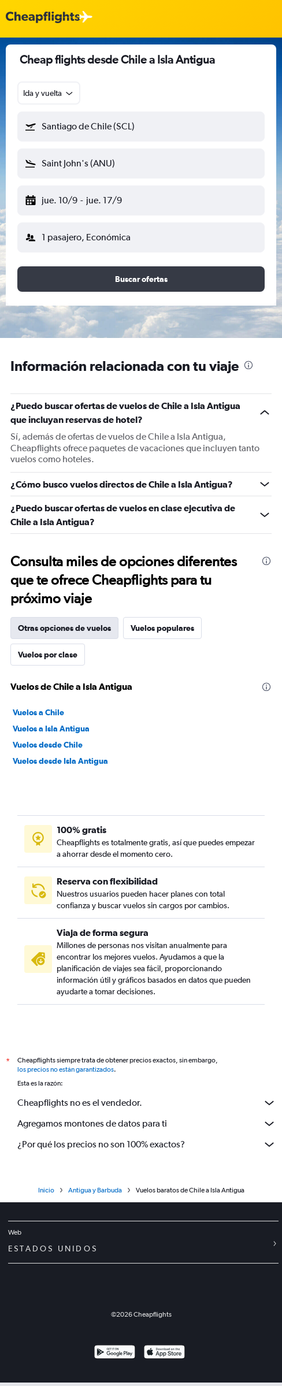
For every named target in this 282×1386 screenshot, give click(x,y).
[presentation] (248, 365)
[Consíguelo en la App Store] (164, 1353)
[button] (141, 127)
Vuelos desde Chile (48, 744)
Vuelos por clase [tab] (47, 654)
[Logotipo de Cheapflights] (43, 17)
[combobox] (48, 93)
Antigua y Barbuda (95, 1190)
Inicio (46, 1190)
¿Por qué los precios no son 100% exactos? (146, 1144)
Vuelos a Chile (38, 712)
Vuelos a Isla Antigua (51, 728)
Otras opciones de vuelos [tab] (64, 628)
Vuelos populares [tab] (162, 628)
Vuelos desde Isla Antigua (60, 761)
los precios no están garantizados (65, 1069)
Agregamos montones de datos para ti (146, 1124)
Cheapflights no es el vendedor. (146, 1103)
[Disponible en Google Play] (114, 1353)
